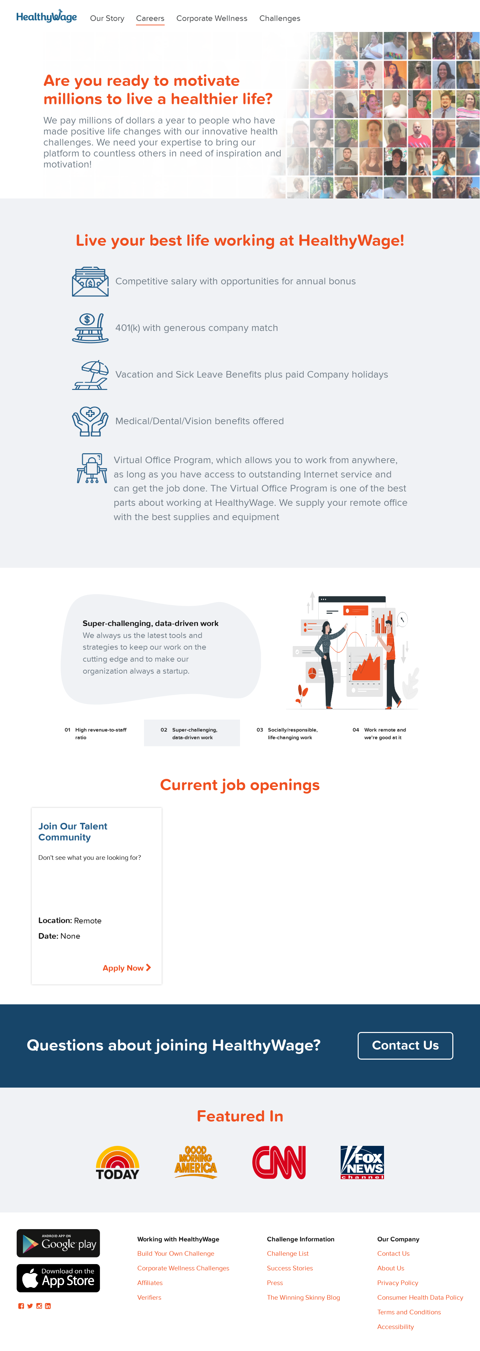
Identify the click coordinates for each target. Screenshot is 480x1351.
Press (275, 1283)
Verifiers (149, 1298)
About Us (390, 1268)
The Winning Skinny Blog (303, 1298)
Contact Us (405, 1046)
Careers (150, 18)
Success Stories (290, 1268)
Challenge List (288, 1254)
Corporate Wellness (212, 18)
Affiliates (150, 1283)
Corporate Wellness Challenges (183, 1268)
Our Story (107, 18)
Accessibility (395, 1327)
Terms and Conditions (409, 1312)
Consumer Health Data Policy (420, 1298)
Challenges (280, 18)
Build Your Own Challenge (175, 1254)
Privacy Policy (397, 1283)
